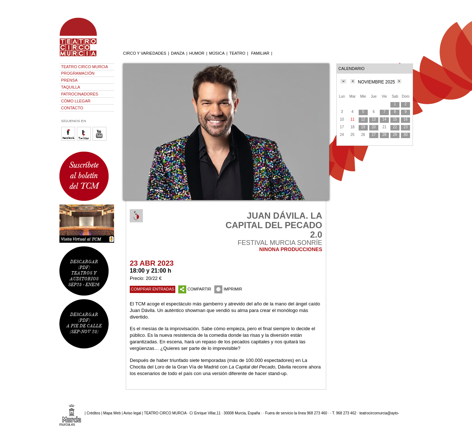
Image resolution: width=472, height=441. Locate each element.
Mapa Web (112, 413)
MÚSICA (217, 53)
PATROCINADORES (79, 94)
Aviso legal (132, 413)
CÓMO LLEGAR (76, 101)
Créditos (93, 413)
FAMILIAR (260, 53)
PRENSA (69, 80)
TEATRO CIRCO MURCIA (84, 67)
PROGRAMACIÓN (78, 73)
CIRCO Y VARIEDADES (145, 53)
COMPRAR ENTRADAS (152, 289)
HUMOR (196, 53)
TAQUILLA (70, 87)
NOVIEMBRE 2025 (376, 82)
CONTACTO (72, 108)
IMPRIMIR (228, 289)
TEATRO (237, 53)
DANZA (177, 53)
